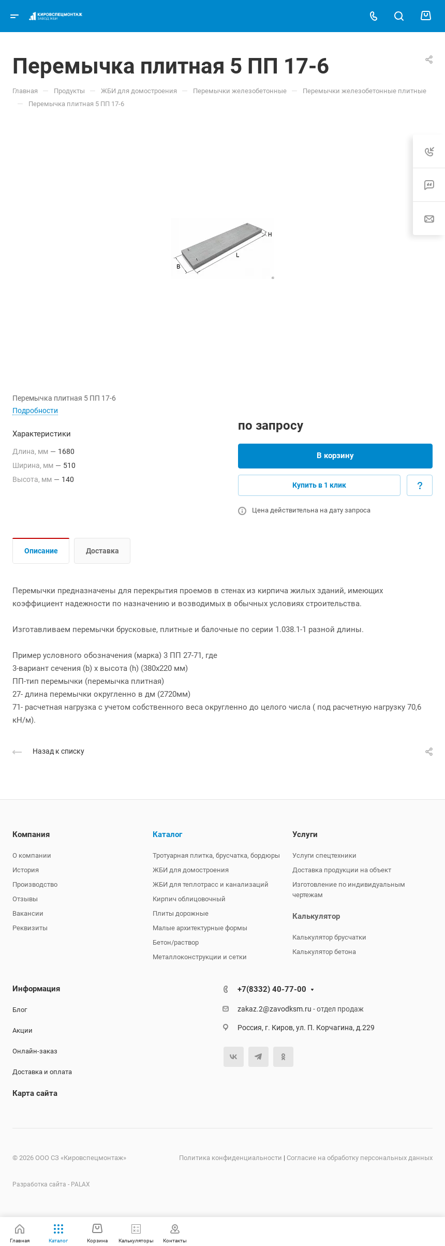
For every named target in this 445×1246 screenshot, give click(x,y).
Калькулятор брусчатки (329, 937)
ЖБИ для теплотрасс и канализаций (211, 884)
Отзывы (25, 899)
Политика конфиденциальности (230, 1158)
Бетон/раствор (176, 942)
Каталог (167, 834)
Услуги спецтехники (324, 855)
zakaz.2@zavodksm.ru (275, 1009)
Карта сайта (34, 1093)
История (25, 870)
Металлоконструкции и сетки (200, 957)
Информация (36, 988)
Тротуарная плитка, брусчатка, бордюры (216, 855)
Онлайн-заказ (34, 1051)
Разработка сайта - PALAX (51, 1184)
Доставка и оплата (42, 1072)
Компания (31, 834)
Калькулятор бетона (324, 952)
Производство (34, 884)
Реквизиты (30, 928)
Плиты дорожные (181, 913)
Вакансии (27, 913)
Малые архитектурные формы (200, 928)
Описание (41, 551)
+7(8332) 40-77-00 (272, 989)
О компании (31, 855)
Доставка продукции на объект (341, 870)
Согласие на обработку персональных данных (360, 1158)
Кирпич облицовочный (189, 899)
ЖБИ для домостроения (191, 870)
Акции (22, 1030)
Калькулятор (316, 916)
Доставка (102, 551)
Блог (19, 1010)
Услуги (305, 834)
